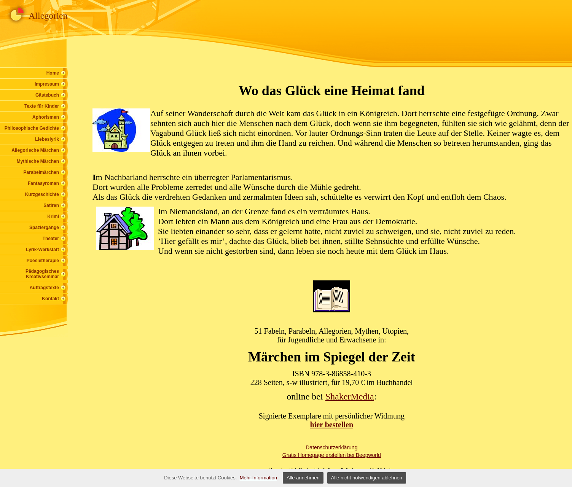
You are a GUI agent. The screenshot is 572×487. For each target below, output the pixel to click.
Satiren (51, 205)
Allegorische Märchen (35, 150)
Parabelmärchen (41, 172)
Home (52, 73)
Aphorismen (45, 117)
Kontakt (50, 298)
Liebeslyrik (47, 139)
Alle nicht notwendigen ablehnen (366, 478)
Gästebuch (47, 95)
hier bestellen (332, 424)
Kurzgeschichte (42, 194)
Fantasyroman (43, 183)
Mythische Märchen (38, 161)
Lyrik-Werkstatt (42, 249)
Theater (51, 238)
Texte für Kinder (41, 106)
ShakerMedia (349, 396)
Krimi (53, 216)
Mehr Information (258, 478)
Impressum (47, 84)
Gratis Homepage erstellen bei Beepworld (331, 455)
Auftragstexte (44, 287)
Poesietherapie (43, 260)
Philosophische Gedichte (32, 128)
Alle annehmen (303, 478)
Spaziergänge (44, 227)
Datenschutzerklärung (331, 447)
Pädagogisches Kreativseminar (42, 274)
